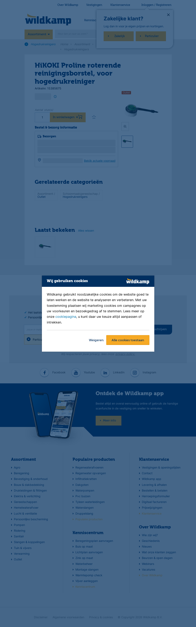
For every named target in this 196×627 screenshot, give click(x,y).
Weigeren (96, 340)
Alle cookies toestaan (128, 340)
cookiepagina (65, 317)
